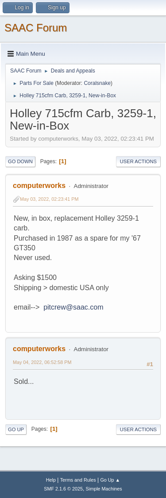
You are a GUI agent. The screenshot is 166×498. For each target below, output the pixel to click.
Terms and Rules (78, 480)
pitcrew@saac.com (73, 307)
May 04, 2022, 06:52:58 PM (42, 362)
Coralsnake (97, 83)
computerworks (39, 185)
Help (51, 480)
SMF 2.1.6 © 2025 (63, 488)
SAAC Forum (35, 28)
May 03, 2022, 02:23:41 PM (49, 199)
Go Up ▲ (110, 480)
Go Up (16, 429)
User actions (138, 161)
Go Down (20, 161)
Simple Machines (104, 488)
